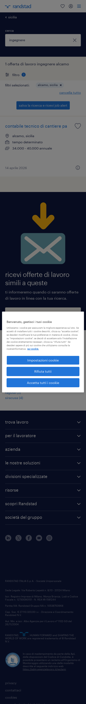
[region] (43, 352)
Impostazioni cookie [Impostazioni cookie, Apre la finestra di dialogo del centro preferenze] (43, 360)
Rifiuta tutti (43, 371)
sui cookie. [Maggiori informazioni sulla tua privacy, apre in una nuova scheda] (33, 348)
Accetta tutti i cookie (43, 383)
